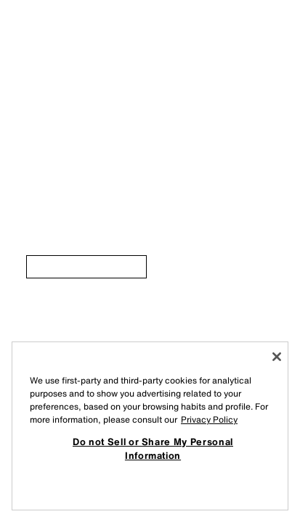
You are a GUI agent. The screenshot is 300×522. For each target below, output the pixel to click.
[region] (150, 425)
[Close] (276, 356)
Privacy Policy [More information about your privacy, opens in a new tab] (209, 419)
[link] (86, 266)
